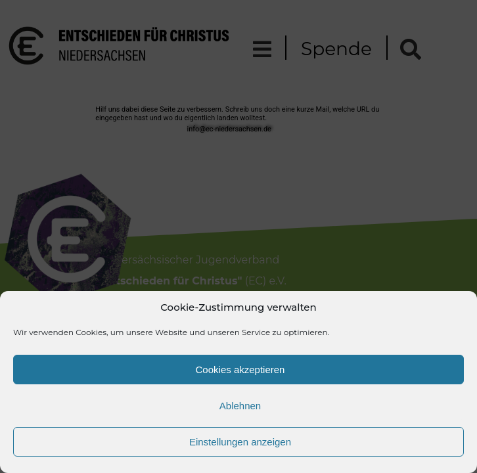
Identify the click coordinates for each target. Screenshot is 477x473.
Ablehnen (240, 405)
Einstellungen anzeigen (240, 441)
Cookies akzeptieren (240, 369)
